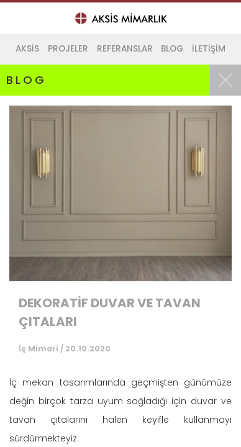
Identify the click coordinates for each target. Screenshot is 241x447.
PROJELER (68, 49)
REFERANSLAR (125, 49)
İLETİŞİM (208, 49)
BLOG (172, 49)
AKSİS (27, 49)
